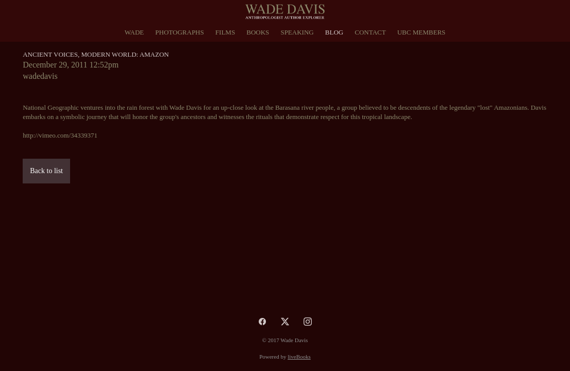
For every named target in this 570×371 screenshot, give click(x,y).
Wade (134, 32)
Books (257, 32)
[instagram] (307, 321)
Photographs (179, 32)
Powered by (285, 356)
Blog (334, 32)
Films (225, 32)
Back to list (46, 171)
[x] (285, 321)
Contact (370, 32)
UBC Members (421, 32)
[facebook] (262, 321)
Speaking (296, 32)
